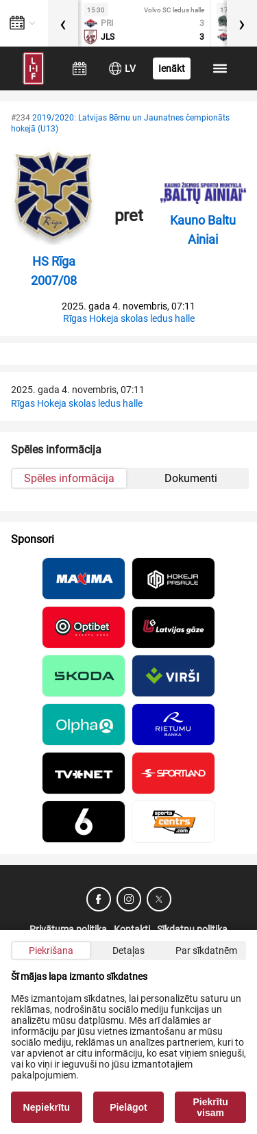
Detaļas (128, 950)
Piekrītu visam (210, 1107)
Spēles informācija (69, 478)
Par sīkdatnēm (206, 950)
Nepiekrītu (46, 1107)
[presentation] (63, 23)
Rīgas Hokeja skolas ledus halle (129, 318)
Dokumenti (190, 478)
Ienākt (171, 68)
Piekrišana (51, 950)
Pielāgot (128, 1107)
